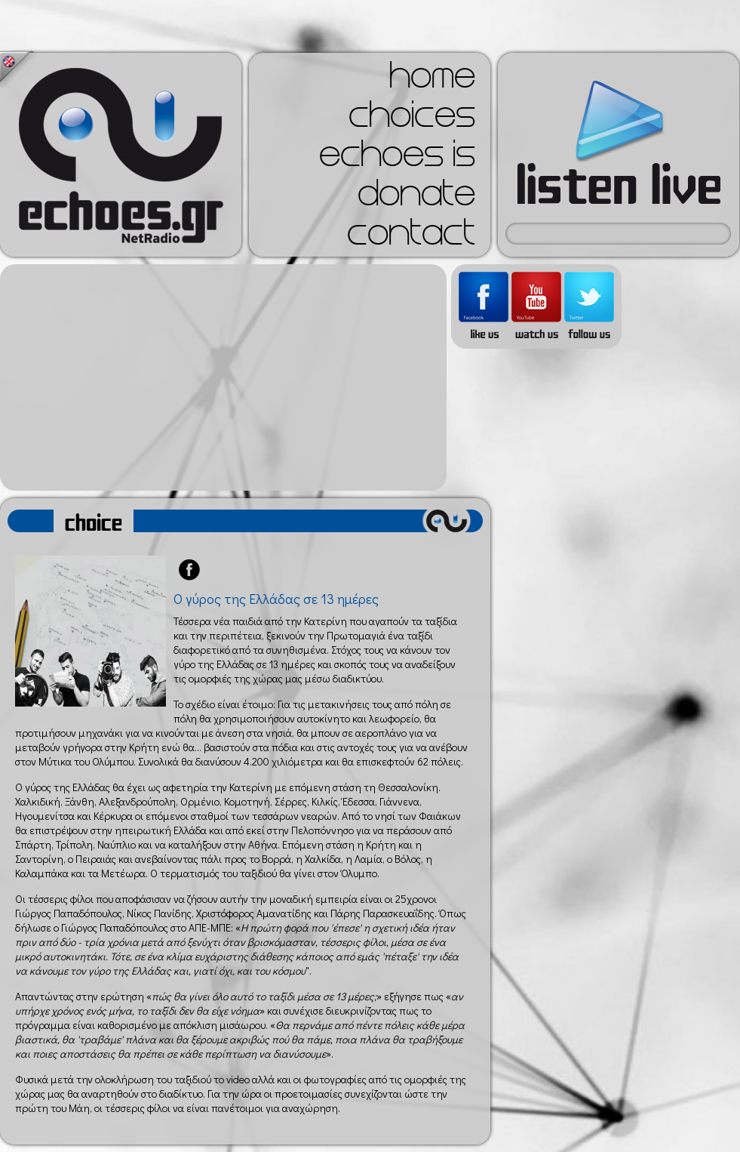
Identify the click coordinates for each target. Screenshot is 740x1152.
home (432, 80)
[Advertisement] (223, 377)
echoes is (397, 158)
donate (416, 198)
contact (411, 237)
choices (412, 119)
